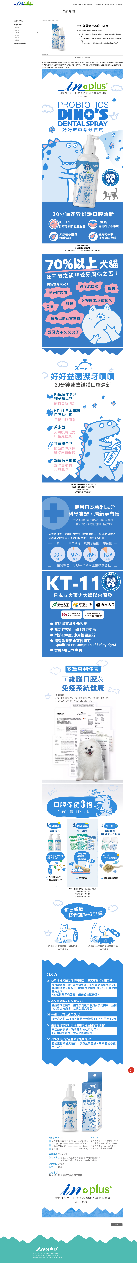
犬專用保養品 (88, 4)
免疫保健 (17, 40)
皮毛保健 (17, 30)
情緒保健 (17, 27)
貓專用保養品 (99, 4)
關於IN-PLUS (77, 4)
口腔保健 (17, 32)
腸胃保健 (17, 37)
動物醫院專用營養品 (20, 43)
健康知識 (119, 4)
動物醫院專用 (109, 4)
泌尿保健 (17, 35)
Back (116, 1224)
